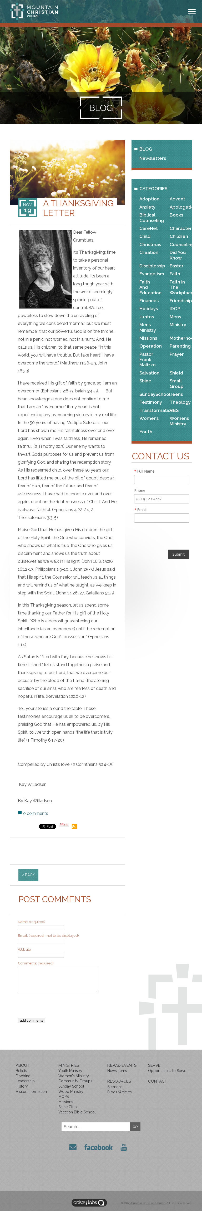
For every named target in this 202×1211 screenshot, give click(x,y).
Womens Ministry (179, 421)
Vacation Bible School (77, 1112)
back (30, 875)
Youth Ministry (70, 1071)
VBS (174, 410)
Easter (177, 265)
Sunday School (71, 1086)
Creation (148, 252)
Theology (180, 402)
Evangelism (149, 273)
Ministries (68, 1065)
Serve (154, 1065)
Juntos (146, 316)
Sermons (115, 1087)
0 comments (35, 813)
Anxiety (147, 207)
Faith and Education (149, 287)
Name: (31, 922)
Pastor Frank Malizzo (147, 360)
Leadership (25, 1081)
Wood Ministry (70, 1091)
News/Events (122, 1065)
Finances (149, 300)
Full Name (144, 471)
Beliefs (21, 1071)
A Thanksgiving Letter (78, 208)
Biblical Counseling (149, 217)
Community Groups (75, 1081)
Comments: (36, 963)
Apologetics (180, 207)
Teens (176, 394)
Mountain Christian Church (147, 1201)
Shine (145, 380)
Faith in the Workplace (180, 287)
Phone (139, 490)
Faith (175, 273)
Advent (177, 198)
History (22, 1086)
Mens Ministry (147, 327)
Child (144, 236)
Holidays (148, 308)
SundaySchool (149, 394)
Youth (145, 431)
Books (176, 215)
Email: (48, 935)
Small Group (177, 383)
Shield (176, 373)
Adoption (149, 198)
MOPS (63, 1096)
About (22, 1065)
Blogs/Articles (119, 1092)
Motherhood (180, 338)
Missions (148, 338)
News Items (117, 1071)
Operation (149, 346)
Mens (175, 316)
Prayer (177, 354)
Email (140, 509)
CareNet (148, 228)
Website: (25, 949)
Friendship (180, 300)
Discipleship (149, 265)
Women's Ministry (73, 1076)
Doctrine (23, 1076)
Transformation (149, 410)
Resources (119, 1081)
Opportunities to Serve (167, 1071)
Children (179, 236)
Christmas (149, 244)
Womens (149, 418)
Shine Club (67, 1107)
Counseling (180, 244)
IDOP (175, 308)
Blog (145, 149)
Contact (157, 1081)
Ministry (178, 324)
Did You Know (178, 255)
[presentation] (65, 1007)
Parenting (180, 346)
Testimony (149, 402)
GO (135, 1127)
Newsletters (152, 158)
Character (180, 228)
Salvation (149, 373)
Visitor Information (31, 1091)
